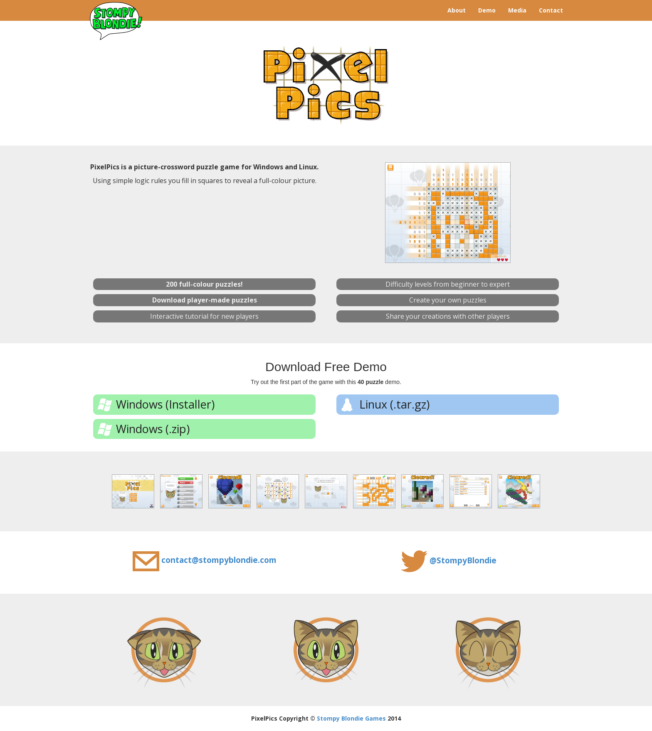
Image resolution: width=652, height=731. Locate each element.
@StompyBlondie (463, 560)
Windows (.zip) (153, 428)
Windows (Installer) (165, 404)
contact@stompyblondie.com (219, 560)
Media (517, 10)
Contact (551, 10)
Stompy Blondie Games (351, 718)
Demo (487, 10)
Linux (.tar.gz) (394, 404)
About (456, 10)
